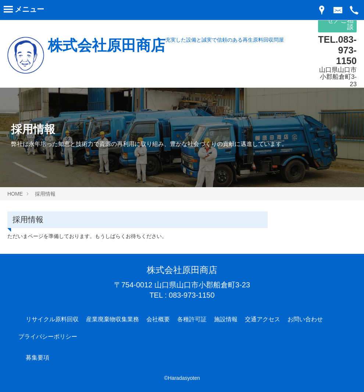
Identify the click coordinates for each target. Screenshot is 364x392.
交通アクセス (262, 319)
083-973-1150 (192, 295)
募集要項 (37, 357)
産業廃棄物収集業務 (112, 319)
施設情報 (226, 319)
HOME (15, 194)
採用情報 (45, 194)
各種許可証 (192, 319)
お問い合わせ (305, 319)
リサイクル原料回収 (52, 319)
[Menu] (24, 10)
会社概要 (158, 319)
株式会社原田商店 (106, 45)
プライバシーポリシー (47, 336)
